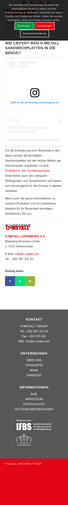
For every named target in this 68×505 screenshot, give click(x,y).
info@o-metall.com (27, 253)
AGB (34, 394)
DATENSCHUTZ (34, 404)
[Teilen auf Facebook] (10, 281)
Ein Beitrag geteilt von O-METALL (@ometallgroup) (37, 140)
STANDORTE (34, 365)
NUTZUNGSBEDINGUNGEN (34, 409)
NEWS (34, 370)
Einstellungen (44, 26)
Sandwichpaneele (38, 170)
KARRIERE (34, 375)
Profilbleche (12, 170)
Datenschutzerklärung (34, 33)
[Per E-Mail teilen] (30, 281)
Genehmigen (24, 26)
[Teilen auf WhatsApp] (20, 281)
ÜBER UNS (34, 360)
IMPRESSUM (34, 399)
